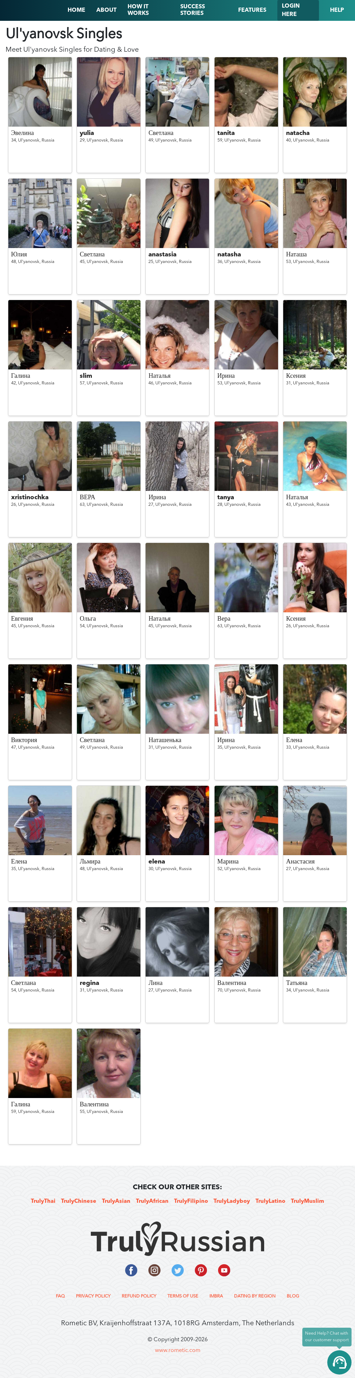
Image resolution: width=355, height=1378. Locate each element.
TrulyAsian (116, 1201)
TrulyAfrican (152, 1201)
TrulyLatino (270, 1201)
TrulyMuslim (307, 1201)
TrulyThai (43, 1201)
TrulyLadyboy (232, 1201)
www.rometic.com (177, 1350)
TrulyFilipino (191, 1201)
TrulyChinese (78, 1201)
